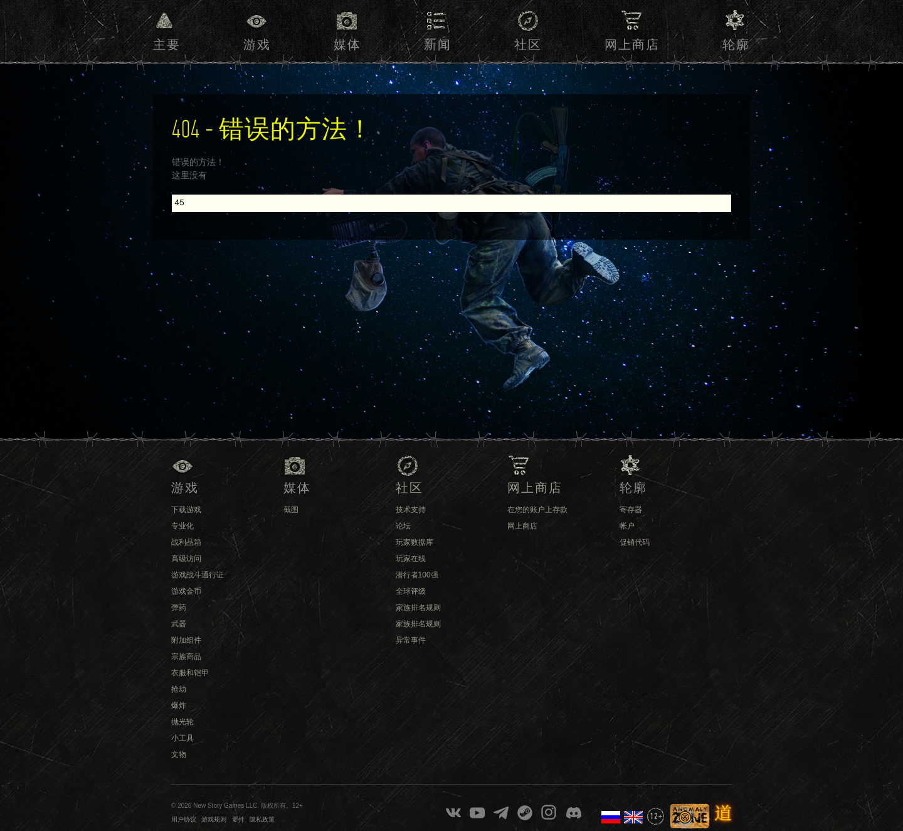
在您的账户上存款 (537, 509)
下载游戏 (186, 509)
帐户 (627, 526)
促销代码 (635, 542)
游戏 (257, 45)
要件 (238, 819)
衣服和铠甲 (190, 672)
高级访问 (186, 558)
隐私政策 (262, 819)
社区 (528, 45)
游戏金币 (186, 591)
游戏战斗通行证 (197, 575)
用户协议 (183, 819)
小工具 (182, 738)
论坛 (403, 526)
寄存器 (631, 509)
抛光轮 (182, 721)
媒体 (347, 45)
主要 (167, 45)
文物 (178, 754)
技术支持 (411, 509)
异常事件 (411, 640)
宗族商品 (186, 656)
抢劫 (178, 689)
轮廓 (736, 45)
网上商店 (632, 45)
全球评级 (411, 591)
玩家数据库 (414, 542)
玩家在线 (411, 558)
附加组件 (186, 640)
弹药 (178, 607)
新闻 (438, 45)
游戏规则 (213, 819)
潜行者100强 (417, 575)
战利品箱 (186, 542)
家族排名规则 (418, 607)
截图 (290, 509)
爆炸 (178, 705)
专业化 (182, 526)
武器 (178, 623)
